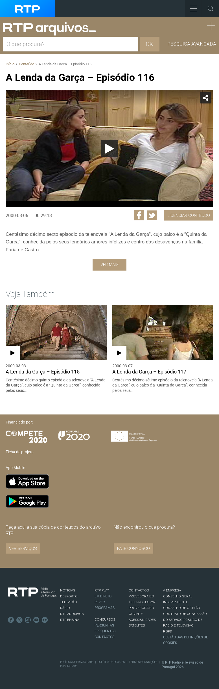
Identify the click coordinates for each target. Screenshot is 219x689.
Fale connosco (133, 548)
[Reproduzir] (109, 148)
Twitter (19, 620)
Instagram (28, 620)
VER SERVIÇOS (23, 548)
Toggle (210, 8)
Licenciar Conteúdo (188, 215)
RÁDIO (65, 608)
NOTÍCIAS (67, 590)
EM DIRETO (103, 596)
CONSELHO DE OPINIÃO (181, 608)
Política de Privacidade (76, 662)
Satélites (137, 625)
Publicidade (68, 666)
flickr (45, 620)
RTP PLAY (102, 590)
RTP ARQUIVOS (72, 614)
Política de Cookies (111, 662)
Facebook (11, 620)
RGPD (167, 631)
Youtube (36, 620)
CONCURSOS (105, 619)
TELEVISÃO (68, 602)
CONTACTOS (139, 590)
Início (10, 64)
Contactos (104, 637)
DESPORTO (69, 596)
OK (149, 44)
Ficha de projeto (20, 452)
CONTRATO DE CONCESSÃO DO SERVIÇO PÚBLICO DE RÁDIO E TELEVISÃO (185, 619)
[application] (109, 148)
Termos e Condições (143, 662)
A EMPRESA (172, 590)
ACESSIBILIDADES (142, 620)
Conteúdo (26, 64)
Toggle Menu (191, 6)
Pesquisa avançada (191, 44)
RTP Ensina (69, 620)
